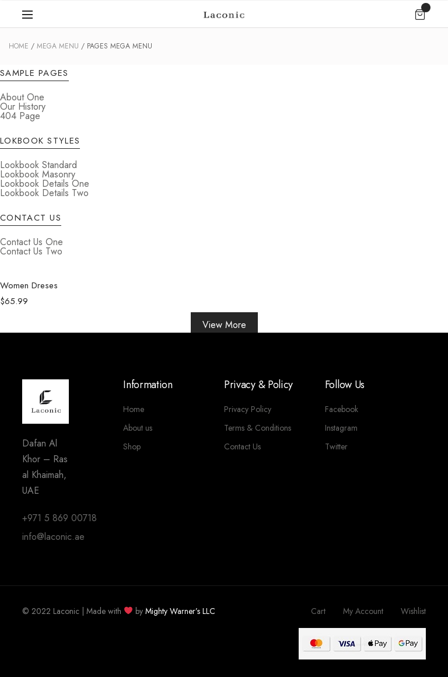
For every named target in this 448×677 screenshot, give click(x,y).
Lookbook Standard (38, 165)
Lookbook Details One (44, 183)
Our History (23, 106)
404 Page (20, 116)
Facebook (341, 409)
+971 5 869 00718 (59, 518)
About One (22, 97)
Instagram (341, 428)
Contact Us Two (31, 251)
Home (19, 46)
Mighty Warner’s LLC (180, 611)
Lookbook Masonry (37, 174)
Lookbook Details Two (44, 193)
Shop (132, 446)
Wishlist (413, 611)
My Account (363, 611)
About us (137, 428)
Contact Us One (31, 242)
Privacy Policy (247, 409)
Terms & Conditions (257, 428)
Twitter (336, 446)
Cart (318, 611)
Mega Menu (58, 46)
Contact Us (242, 446)
